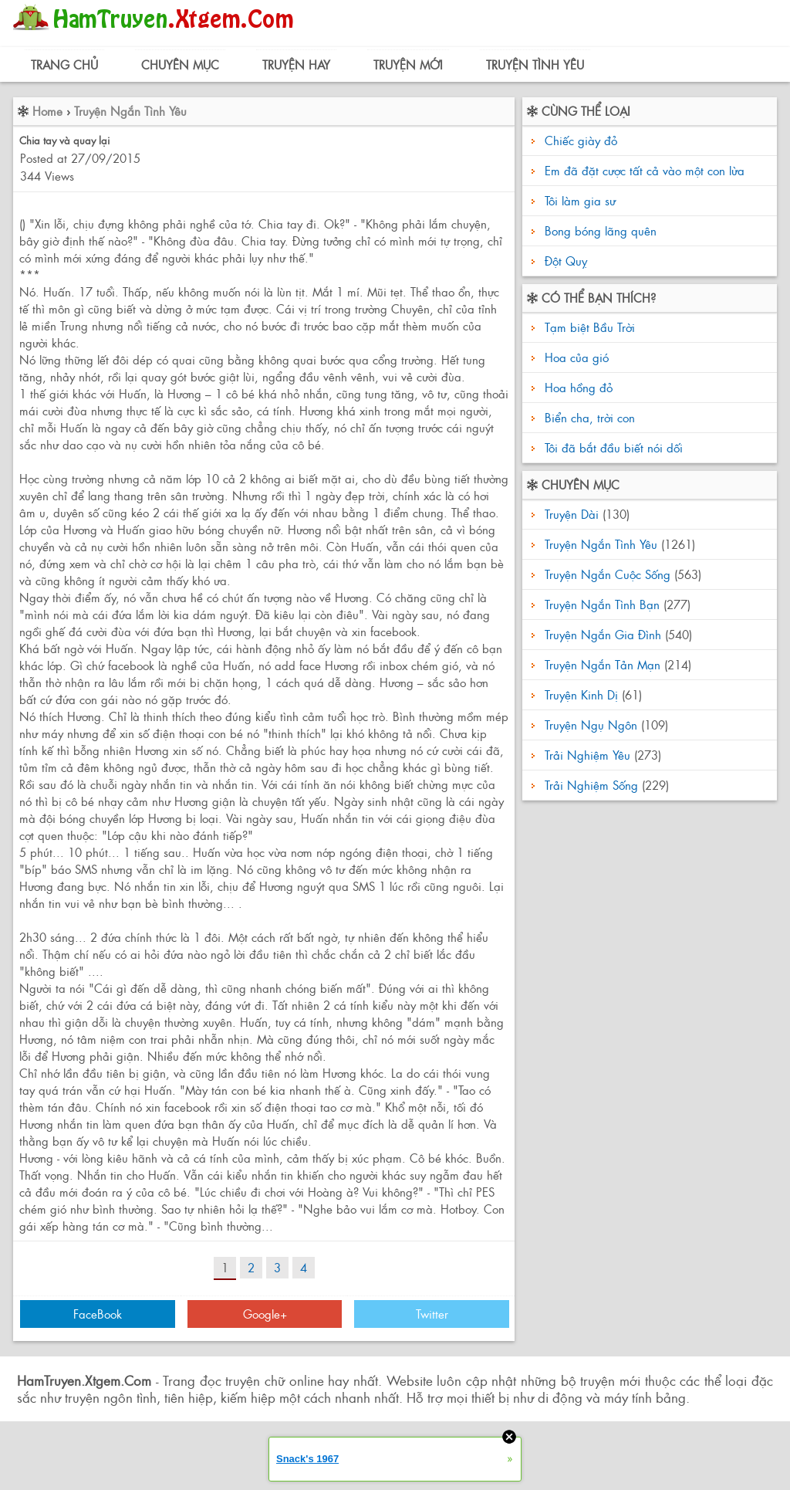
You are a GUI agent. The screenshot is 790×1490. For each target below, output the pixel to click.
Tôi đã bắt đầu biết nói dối (612, 447)
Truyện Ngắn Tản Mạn (602, 664)
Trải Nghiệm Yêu (587, 755)
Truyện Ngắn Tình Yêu (130, 111)
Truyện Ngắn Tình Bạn (602, 604)
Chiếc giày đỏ (581, 140)
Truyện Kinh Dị (581, 694)
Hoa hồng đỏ (577, 387)
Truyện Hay (296, 64)
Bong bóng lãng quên (601, 230)
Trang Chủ (64, 64)
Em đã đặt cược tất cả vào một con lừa (644, 170)
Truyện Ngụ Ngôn (591, 724)
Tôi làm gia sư (580, 200)
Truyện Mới (408, 64)
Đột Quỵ (566, 260)
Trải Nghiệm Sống (591, 785)
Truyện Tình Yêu (535, 64)
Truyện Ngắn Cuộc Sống (607, 574)
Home (47, 111)
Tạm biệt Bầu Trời (588, 327)
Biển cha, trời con (588, 417)
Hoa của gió (575, 357)
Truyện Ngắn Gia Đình (603, 634)
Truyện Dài (572, 514)
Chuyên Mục (180, 64)
